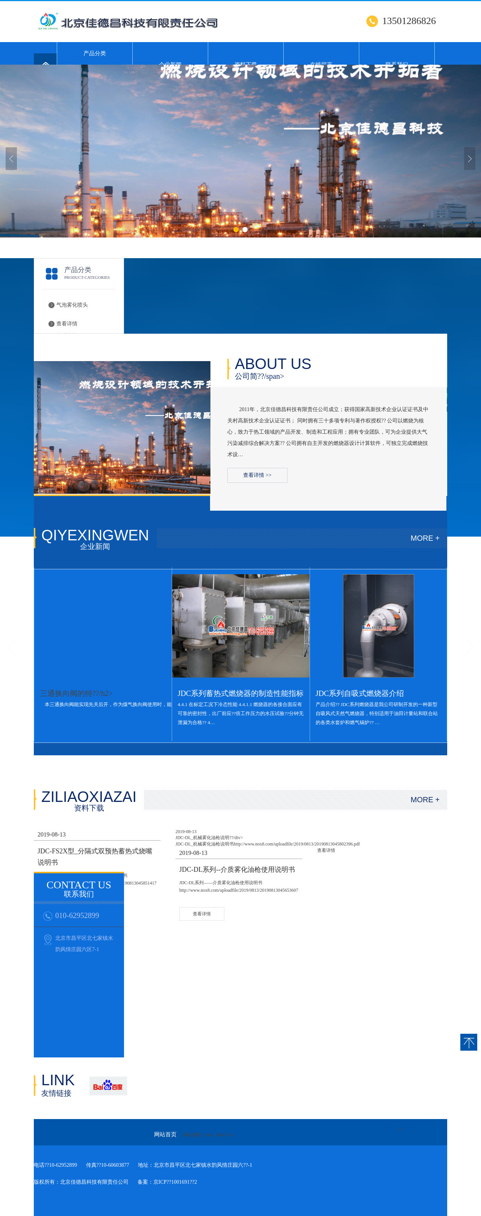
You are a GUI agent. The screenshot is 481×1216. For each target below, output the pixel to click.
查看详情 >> (257, 475)
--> (400, 1129)
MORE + (425, 538)
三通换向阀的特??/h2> (76, 693)
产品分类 (94, 53)
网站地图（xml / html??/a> (208, 1134)
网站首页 (165, 1134)
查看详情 (66, 324)
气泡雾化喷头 (72, 305)
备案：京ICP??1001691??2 (167, 1182)
